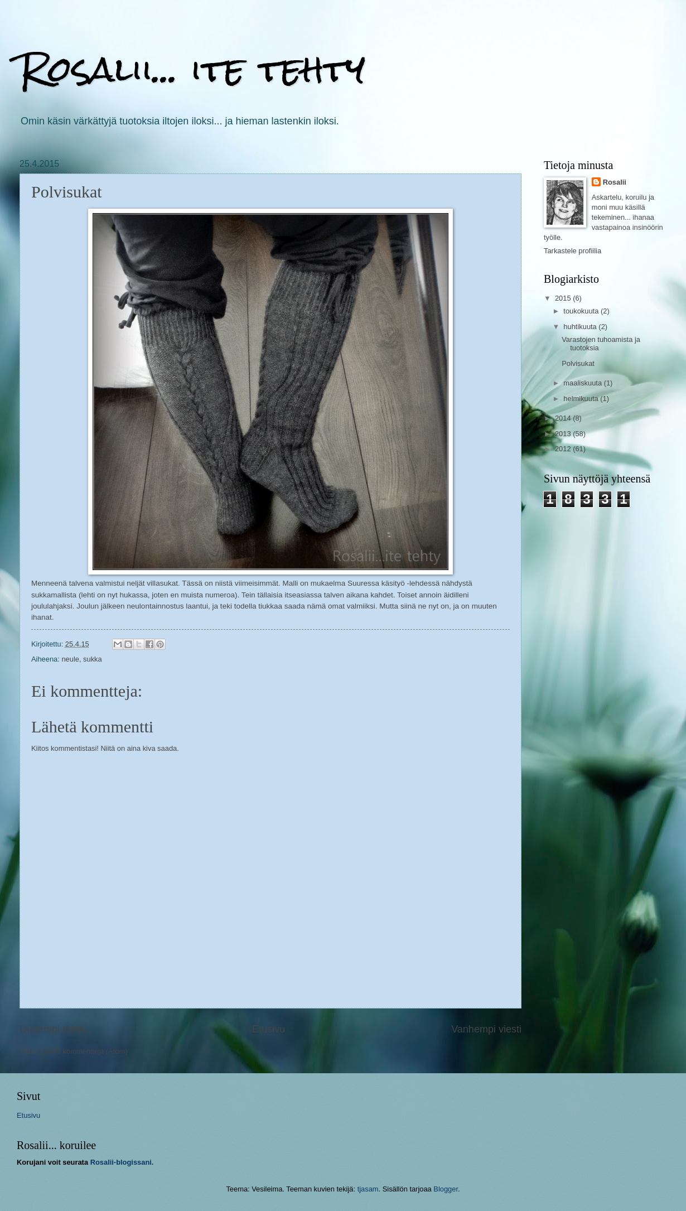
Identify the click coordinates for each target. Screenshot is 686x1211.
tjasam (368, 1189)
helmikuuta (581, 398)
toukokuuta (582, 311)
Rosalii (614, 182)
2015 (564, 298)
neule (70, 659)
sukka (92, 659)
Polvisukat (578, 363)
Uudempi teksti (53, 1029)
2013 (564, 434)
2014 (564, 418)
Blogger (445, 1189)
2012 (564, 449)
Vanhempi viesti (486, 1029)
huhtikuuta (580, 326)
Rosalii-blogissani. (122, 1162)
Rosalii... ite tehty (192, 69)
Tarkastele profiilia (572, 251)
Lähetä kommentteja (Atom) (83, 1051)
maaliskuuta (583, 383)
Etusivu (268, 1029)
